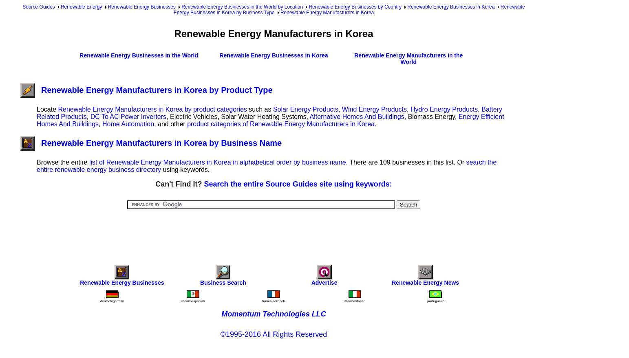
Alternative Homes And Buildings (357, 116)
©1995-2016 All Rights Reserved (274, 334)
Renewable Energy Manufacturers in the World (408, 58)
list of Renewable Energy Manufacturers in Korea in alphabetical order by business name (217, 162)
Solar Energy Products (305, 109)
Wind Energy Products (374, 109)
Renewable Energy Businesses (142, 7)
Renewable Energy (81, 7)
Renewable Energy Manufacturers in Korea (327, 12)
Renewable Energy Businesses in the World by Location (242, 7)
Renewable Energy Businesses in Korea (450, 7)
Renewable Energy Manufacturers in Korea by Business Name (151, 142)
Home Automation (128, 124)
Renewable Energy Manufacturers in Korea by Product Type (146, 90)
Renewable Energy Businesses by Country (355, 7)
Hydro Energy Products (444, 109)
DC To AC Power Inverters (128, 116)
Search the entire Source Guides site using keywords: (298, 184)
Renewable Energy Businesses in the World (138, 55)
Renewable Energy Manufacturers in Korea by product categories (152, 109)
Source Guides (38, 7)
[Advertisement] (274, 231)
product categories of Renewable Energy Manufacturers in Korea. (281, 124)
